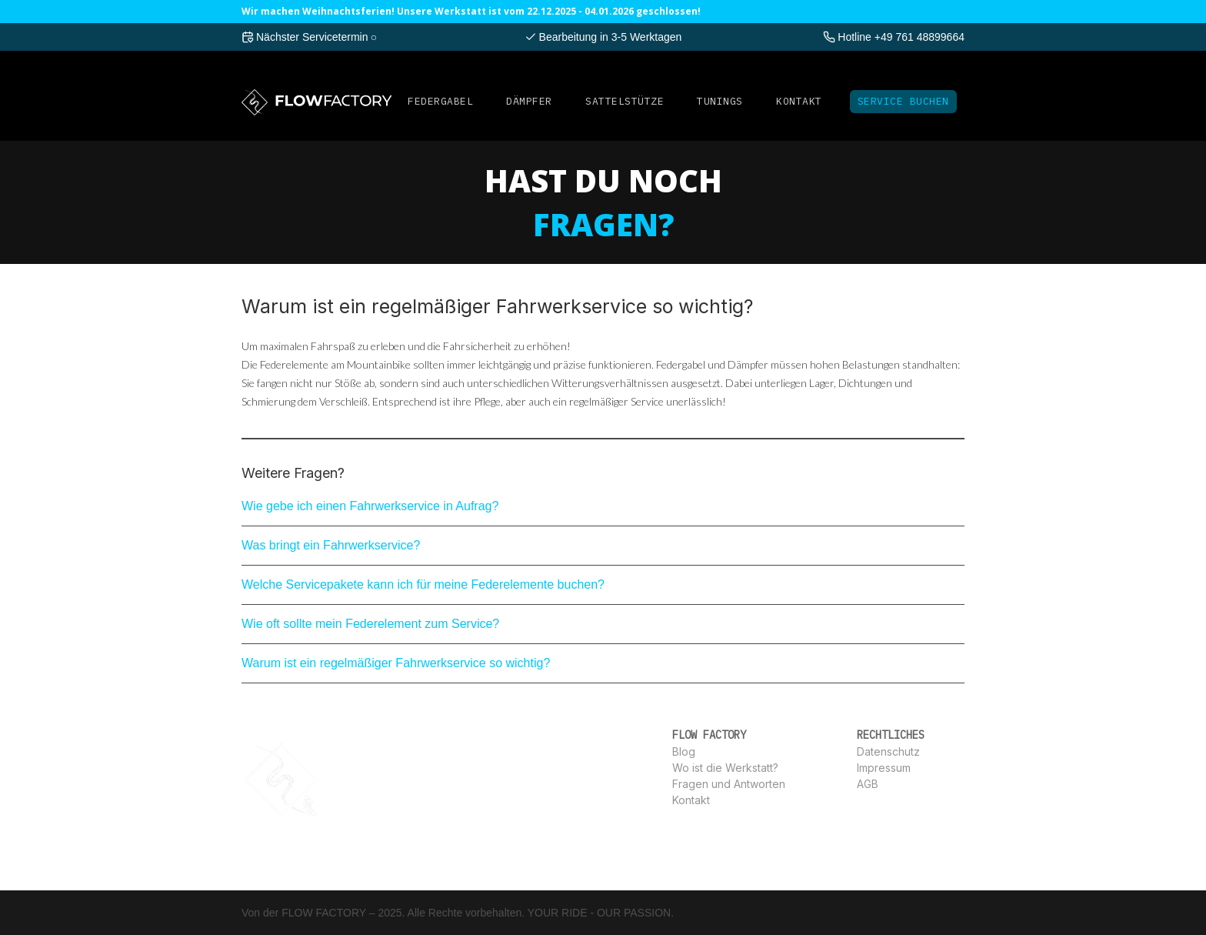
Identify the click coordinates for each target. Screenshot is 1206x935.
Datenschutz (888, 751)
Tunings (720, 101)
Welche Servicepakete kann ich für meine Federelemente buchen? (423, 584)
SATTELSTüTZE (624, 101)
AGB (867, 783)
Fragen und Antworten (728, 783)
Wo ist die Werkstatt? (725, 767)
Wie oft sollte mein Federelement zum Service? (370, 623)
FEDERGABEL (440, 101)
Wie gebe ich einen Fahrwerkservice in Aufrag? (370, 506)
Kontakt (799, 101)
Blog (683, 751)
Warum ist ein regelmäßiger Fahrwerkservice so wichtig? (396, 663)
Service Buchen (903, 101)
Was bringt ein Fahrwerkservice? (331, 545)
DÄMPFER (529, 101)
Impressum (884, 767)
